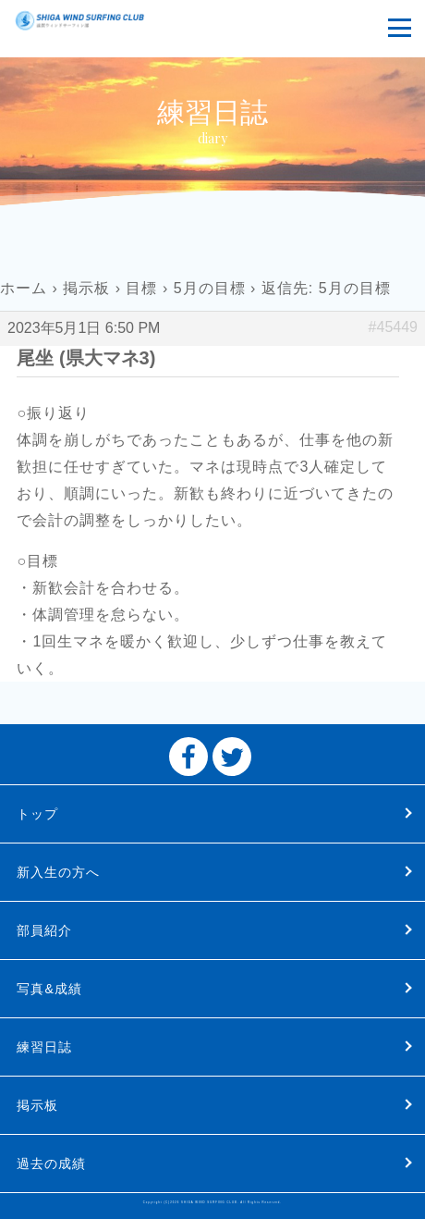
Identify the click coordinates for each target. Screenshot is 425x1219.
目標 (141, 288)
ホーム (23, 288)
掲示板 (86, 288)
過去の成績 (51, 1163)
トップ (37, 814)
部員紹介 (44, 930)
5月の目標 (210, 288)
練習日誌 (44, 1047)
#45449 (393, 327)
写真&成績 (49, 988)
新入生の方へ (58, 872)
